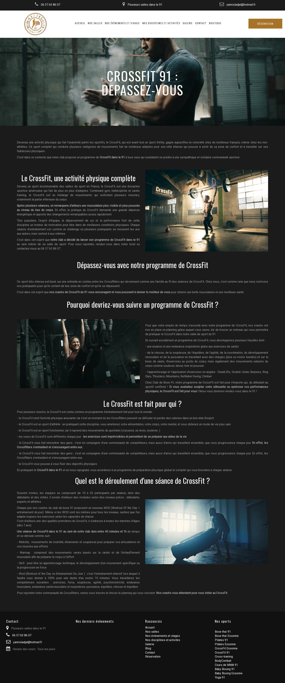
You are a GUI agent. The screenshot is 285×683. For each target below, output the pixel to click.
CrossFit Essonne (226, 648)
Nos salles (95, 23)
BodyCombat (223, 660)
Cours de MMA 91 (226, 665)
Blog (148, 648)
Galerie (187, 23)
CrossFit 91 (222, 652)
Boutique (215, 23)
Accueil (80, 23)
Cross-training (224, 656)
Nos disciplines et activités (161, 23)
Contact (200, 23)
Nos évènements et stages (122, 23)
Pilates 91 (221, 640)
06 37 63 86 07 (47, 4)
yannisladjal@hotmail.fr (238, 4)
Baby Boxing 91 (225, 669)
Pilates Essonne (225, 644)
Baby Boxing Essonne (228, 673)
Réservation (265, 23)
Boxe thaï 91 (223, 631)
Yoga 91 (220, 677)
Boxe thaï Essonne (227, 636)
